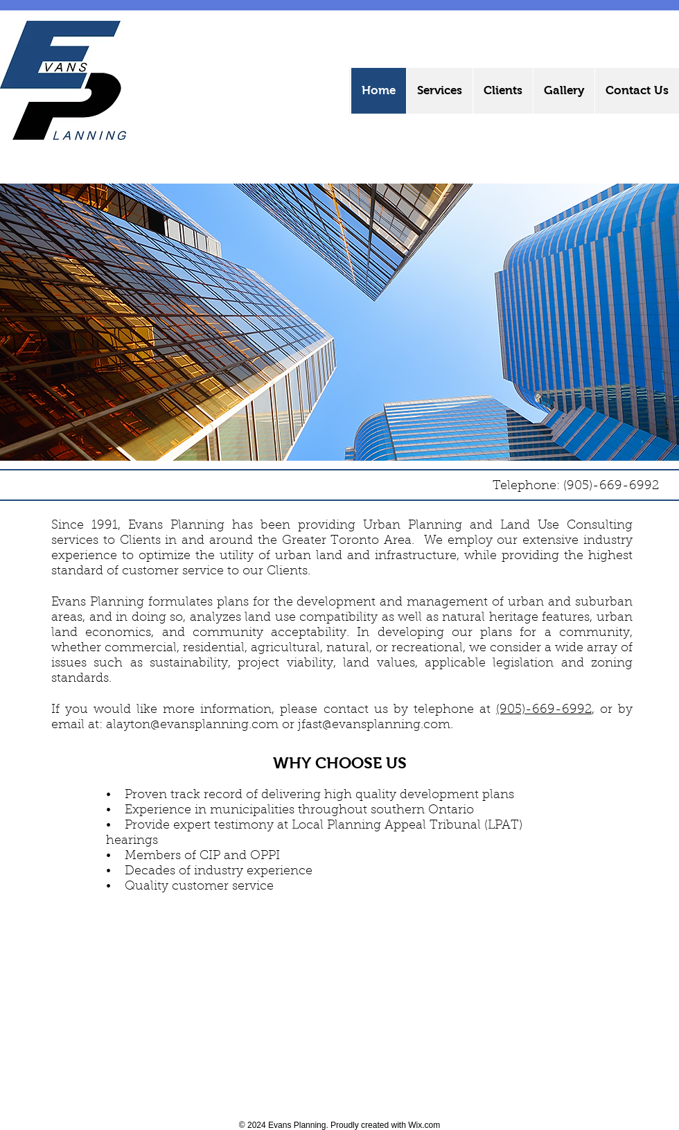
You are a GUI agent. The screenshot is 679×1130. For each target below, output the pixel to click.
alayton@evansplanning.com (192, 725)
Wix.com (424, 1125)
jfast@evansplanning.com (374, 725)
